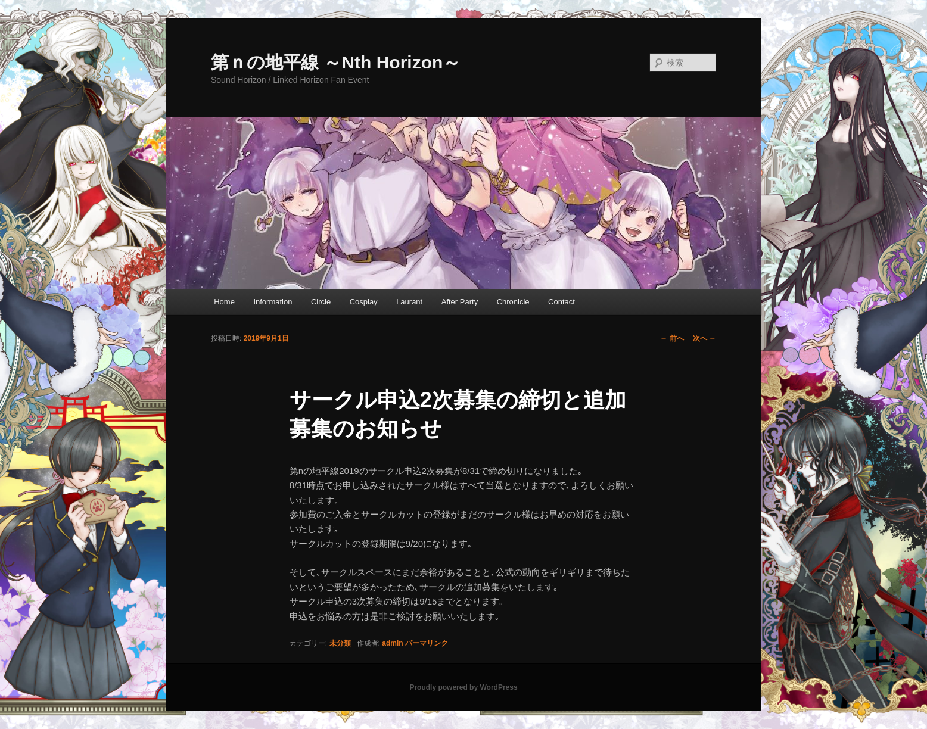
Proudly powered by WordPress (463, 687)
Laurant (409, 301)
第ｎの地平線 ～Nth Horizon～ (336, 62)
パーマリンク (426, 643)
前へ (671, 338)
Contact (561, 301)
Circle (321, 301)
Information (272, 301)
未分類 (340, 643)
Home (224, 301)
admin (392, 643)
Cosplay (364, 301)
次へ (704, 338)
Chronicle (513, 301)
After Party (459, 301)
